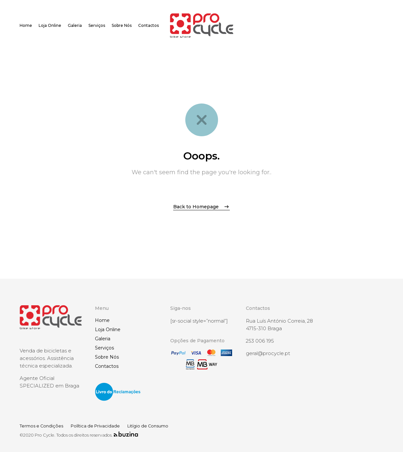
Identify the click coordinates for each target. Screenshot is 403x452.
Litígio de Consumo (147, 426)
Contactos (107, 366)
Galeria (102, 339)
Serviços (104, 348)
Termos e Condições (41, 426)
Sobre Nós (107, 357)
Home (102, 320)
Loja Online (107, 329)
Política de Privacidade (95, 426)
